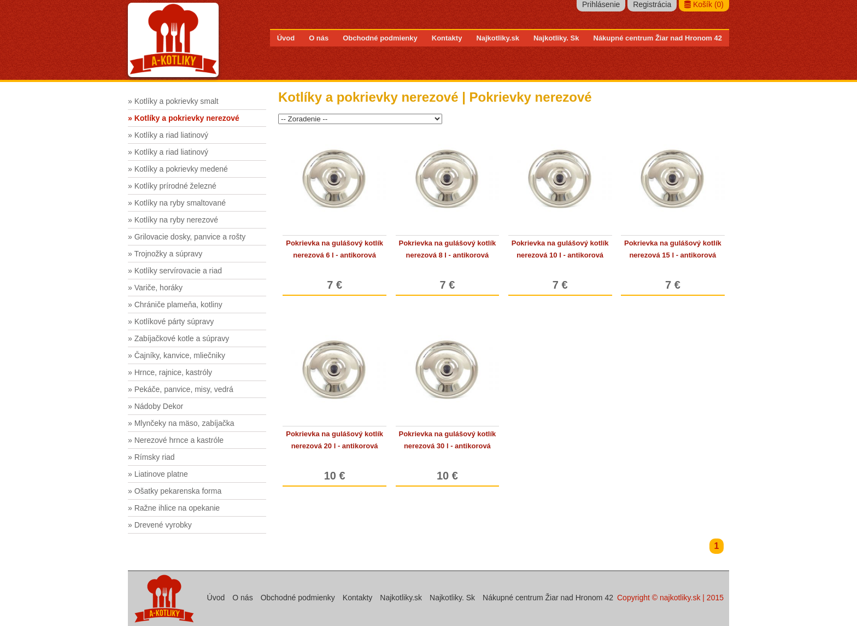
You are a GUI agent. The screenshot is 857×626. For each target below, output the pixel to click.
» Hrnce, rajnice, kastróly (170, 372)
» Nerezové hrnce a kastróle (176, 440)
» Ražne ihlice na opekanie (174, 508)
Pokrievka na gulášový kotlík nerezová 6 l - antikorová (334, 249)
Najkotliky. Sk (556, 38)
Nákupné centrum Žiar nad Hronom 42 (658, 38)
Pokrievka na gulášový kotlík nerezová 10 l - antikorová (560, 249)
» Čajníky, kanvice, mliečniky (176, 355)
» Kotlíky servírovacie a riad (175, 270)
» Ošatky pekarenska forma (174, 491)
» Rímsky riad (151, 457)
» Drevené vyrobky (160, 524)
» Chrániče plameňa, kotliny (175, 304)
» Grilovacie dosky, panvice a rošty (186, 236)
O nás (318, 38)
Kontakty (447, 38)
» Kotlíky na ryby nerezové (173, 219)
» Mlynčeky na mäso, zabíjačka (181, 423)
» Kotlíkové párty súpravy (171, 321)
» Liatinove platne (158, 474)
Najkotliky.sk (497, 38)
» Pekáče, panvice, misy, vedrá (180, 389)
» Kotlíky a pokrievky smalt (173, 101)
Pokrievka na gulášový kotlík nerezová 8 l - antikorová (447, 249)
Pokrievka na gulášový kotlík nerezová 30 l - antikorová (447, 440)
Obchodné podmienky (380, 38)
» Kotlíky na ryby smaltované (177, 202)
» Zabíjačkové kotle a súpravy (178, 338)
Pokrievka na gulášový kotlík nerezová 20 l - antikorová (334, 440)
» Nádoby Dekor (155, 406)
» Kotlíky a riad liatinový (168, 135)
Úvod (286, 38)
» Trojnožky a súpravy (165, 253)
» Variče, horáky (155, 287)
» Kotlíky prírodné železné (172, 186)
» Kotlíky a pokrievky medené (178, 169)
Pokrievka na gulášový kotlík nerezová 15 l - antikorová (672, 249)
